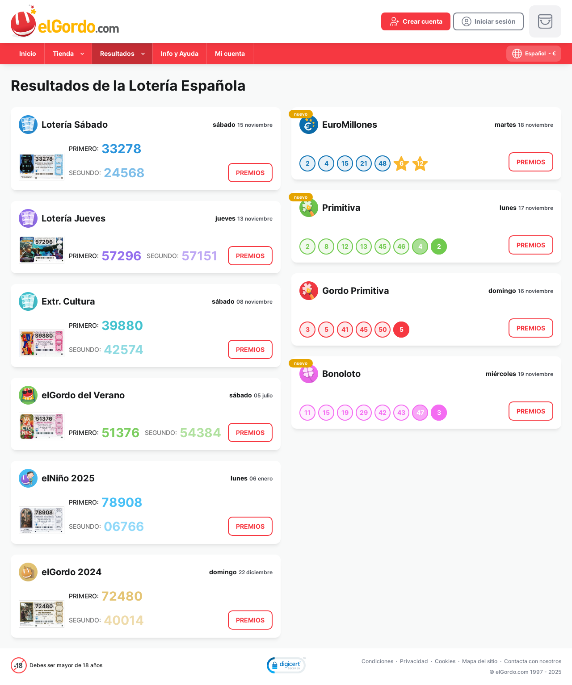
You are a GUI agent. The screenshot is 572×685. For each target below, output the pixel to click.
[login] (488, 21)
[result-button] (250, 172)
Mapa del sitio (479, 661)
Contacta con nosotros (532, 661)
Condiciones (377, 661)
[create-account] (415, 21)
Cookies (445, 661)
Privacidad (414, 661)
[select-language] (533, 54)
